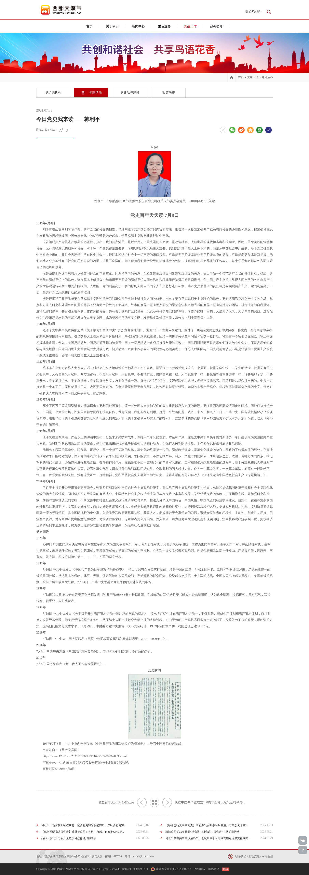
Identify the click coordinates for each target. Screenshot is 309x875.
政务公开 (216, 26)
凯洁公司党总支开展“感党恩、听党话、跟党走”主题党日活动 (202, 831)
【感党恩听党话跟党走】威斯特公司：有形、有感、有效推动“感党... (83, 831)
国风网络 (213, 869)
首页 (89, 26)
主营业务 (164, 26)
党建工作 (190, 26)
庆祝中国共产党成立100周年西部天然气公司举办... (203, 802)
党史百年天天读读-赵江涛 (123, 802)
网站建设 (200, 869)
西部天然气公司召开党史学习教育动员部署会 (68, 838)
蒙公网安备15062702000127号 (174, 869)
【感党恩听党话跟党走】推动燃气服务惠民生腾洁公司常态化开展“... (207, 825)
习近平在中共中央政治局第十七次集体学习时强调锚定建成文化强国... (207, 838)
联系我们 (240, 856)
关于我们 (112, 26)
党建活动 (267, 77)
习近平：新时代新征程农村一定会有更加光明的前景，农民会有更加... (83, 825)
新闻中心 (138, 26)
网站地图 (267, 856)
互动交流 (254, 856)
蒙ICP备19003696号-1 (135, 869)
